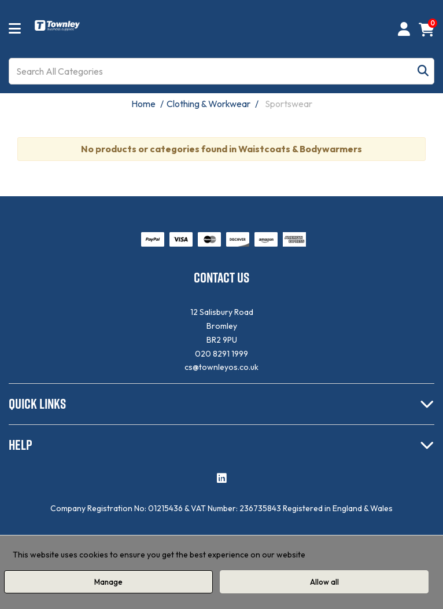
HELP (20, 444)
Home (143, 103)
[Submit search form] (423, 71)
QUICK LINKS (37, 403)
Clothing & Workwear (208, 103)
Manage (108, 581)
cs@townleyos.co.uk (221, 367)
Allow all (324, 581)
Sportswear (288, 103)
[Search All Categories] (221, 71)
